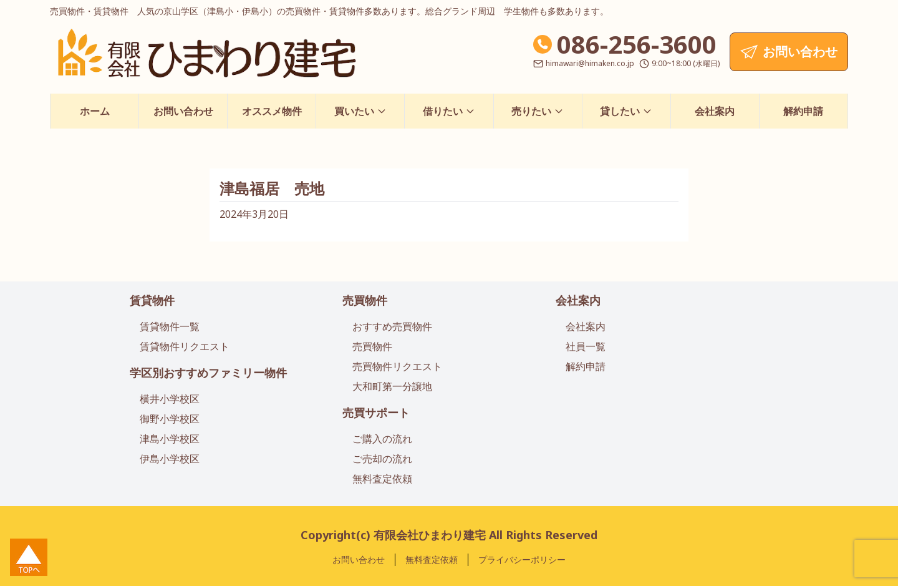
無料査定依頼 (382, 479)
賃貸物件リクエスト (184, 346)
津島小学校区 (170, 439)
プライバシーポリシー (522, 559)
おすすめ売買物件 (392, 326)
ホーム (95, 111)
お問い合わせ (183, 111)
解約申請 (803, 111)
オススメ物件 (272, 111)
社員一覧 (586, 346)
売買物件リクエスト (397, 366)
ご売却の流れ (382, 459)
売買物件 (364, 300)
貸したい (626, 111)
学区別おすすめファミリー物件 (208, 372)
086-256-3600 (637, 44)
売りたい (537, 111)
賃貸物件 (152, 300)
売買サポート (376, 412)
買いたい (360, 111)
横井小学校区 (170, 399)
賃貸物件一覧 (170, 326)
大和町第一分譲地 (392, 386)
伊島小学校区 (170, 459)
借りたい (449, 111)
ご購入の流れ (382, 439)
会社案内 (715, 111)
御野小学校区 (170, 419)
